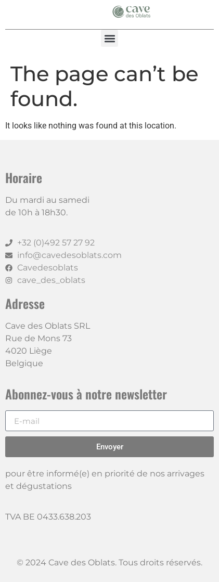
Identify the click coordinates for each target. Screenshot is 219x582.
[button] (109, 38)
